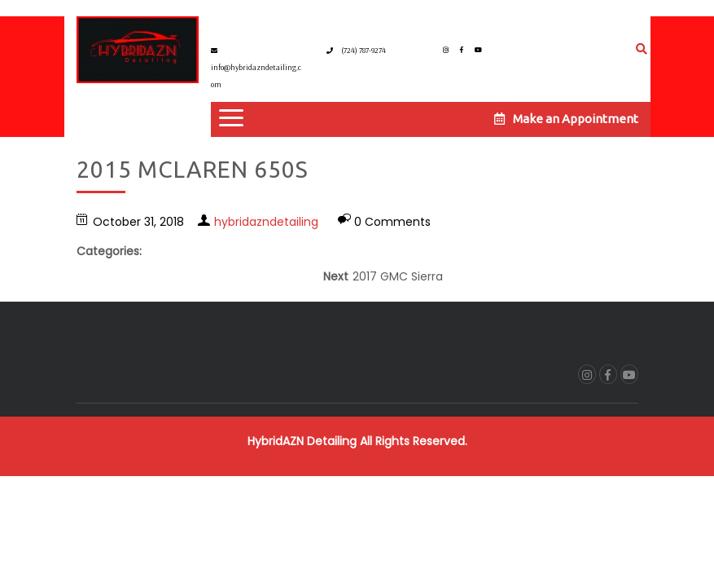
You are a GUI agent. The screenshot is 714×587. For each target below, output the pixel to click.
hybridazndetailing (266, 222)
